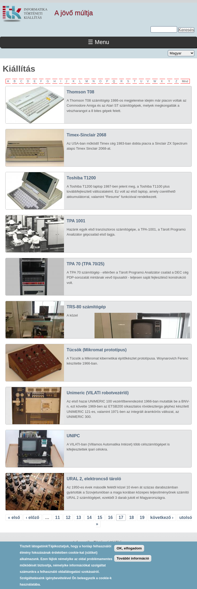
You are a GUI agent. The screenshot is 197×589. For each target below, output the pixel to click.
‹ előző (32, 517)
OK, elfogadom (129, 552)
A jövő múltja (73, 12)
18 (131, 517)
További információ (133, 563)
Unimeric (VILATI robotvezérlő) (98, 393)
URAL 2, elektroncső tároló (94, 479)
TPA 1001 (76, 221)
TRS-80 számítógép (86, 307)
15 (99, 517)
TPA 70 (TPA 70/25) (85, 264)
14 (89, 517)
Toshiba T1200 (81, 178)
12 (68, 517)
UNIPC (73, 436)
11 (57, 517)
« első (14, 517)
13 (78, 517)
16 (110, 517)
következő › (161, 517)
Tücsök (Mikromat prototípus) (97, 350)
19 (142, 517)
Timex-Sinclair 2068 (86, 135)
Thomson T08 (80, 92)
